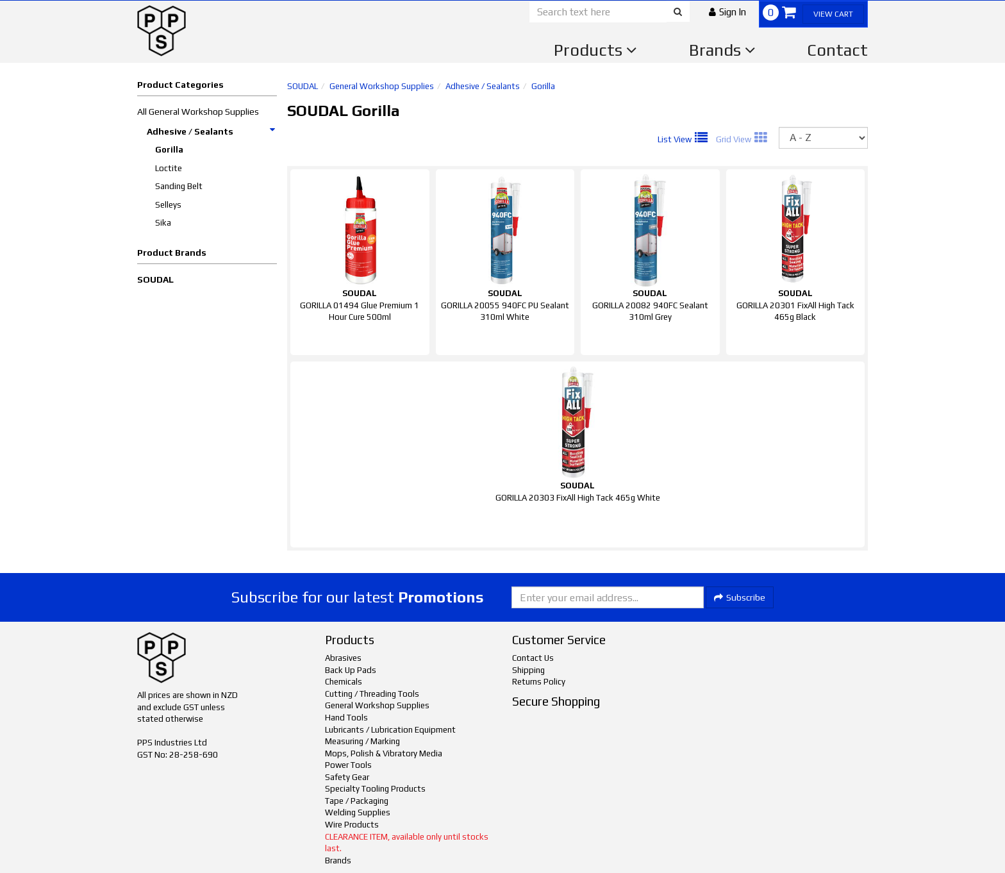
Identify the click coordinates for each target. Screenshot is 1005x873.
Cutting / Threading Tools (372, 694)
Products (595, 50)
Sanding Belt (179, 186)
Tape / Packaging (356, 801)
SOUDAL (155, 279)
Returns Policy (538, 681)
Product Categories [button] (180, 84)
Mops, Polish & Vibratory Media (383, 753)
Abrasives (343, 658)
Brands (722, 50)
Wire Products (352, 824)
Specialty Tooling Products (375, 789)
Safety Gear (347, 777)
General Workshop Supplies (381, 86)
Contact (837, 50)
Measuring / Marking (362, 741)
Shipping (528, 670)
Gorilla (169, 149)
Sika (163, 223)
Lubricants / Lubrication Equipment (390, 730)
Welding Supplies (357, 812)
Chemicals (343, 681)
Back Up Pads (350, 670)
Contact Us (533, 658)
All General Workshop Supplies (198, 111)
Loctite (168, 168)
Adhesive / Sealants (211, 131)
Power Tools (348, 765)
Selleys (168, 205)
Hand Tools (346, 717)
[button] (727, 11)
